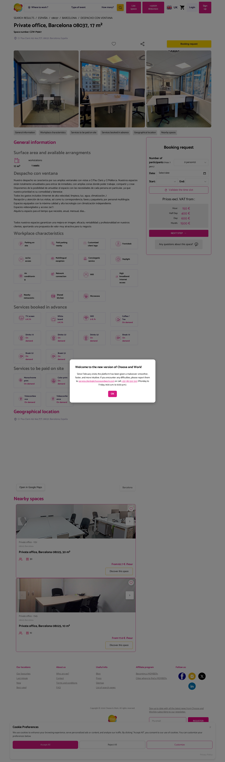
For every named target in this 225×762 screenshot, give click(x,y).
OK (112, 394)
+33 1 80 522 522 (129, 381)
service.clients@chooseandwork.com (96, 381)
